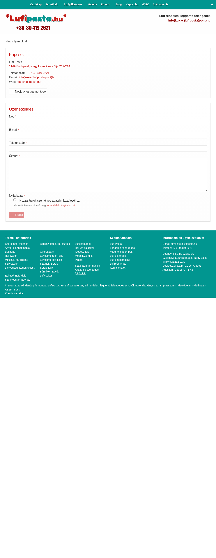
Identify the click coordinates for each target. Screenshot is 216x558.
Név (13, 117)
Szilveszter (11, 264)
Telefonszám (19, 143)
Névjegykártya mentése (29, 92)
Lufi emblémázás (120, 260)
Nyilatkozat (18, 196)
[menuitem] (31, 4)
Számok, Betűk (49, 264)
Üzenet (15, 156)
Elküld (16, 215)
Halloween (11, 256)
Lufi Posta (116, 244)
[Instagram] (201, 27)
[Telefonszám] (175, 27)
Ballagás (10, 252)
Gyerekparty (47, 252)
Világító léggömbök (122, 252)
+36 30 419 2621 (39, 73)
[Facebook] (182, 27)
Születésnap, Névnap (18, 279)
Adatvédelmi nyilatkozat (64, 205)
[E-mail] (169, 27)
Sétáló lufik (46, 268)
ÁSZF (9, 289)
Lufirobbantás (118, 264)
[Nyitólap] (3, 4)
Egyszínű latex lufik (51, 256)
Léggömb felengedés (123, 248)
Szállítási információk (87, 266)
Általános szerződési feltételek (87, 272)
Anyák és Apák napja (17, 248)
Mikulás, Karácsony (16, 260)
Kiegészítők (82, 252)
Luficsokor (46, 275)
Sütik (17, 289)
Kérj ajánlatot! (118, 268)
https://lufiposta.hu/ (30, 82)
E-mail (14, 130)
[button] (211, 4)
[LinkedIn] (195, 27)
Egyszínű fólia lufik (51, 260)
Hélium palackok (85, 248)
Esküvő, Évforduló (15, 275)
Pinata (79, 260)
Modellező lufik (84, 256)
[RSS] (207, 27)
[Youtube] (188, 27)
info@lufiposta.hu (186, 244)
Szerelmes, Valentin (17, 244)
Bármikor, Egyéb (50, 272)
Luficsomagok (83, 244)
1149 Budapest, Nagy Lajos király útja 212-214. (41, 66)
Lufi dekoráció (118, 256)
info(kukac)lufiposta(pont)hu (187, 20)
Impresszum (171, 285)
